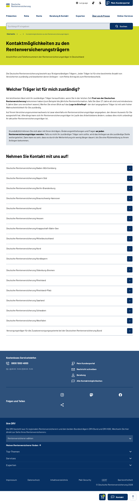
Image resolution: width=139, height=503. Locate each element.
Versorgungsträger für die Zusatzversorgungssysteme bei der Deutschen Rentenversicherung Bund (54, 330)
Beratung (81, 375)
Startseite (11, 34)
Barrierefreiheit (125, 480)
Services (11, 458)
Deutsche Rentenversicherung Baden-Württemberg (31, 168)
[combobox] (58, 26)
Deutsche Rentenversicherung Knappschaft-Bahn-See (32, 228)
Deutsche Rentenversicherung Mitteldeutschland (30, 238)
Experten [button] (80, 16)
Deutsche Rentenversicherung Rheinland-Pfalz (28, 290)
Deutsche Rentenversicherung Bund (23, 208)
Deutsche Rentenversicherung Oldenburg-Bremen (30, 270)
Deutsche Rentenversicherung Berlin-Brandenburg (30, 188)
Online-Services (125, 16)
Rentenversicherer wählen (20, 438)
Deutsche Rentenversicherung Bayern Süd (26, 178)
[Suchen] (121, 26)
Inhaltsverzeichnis (59, 480)
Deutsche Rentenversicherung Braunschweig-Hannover (33, 198)
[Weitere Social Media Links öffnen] (62, 405)
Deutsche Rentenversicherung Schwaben (26, 310)
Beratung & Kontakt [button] (59, 16)
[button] (82, 3)
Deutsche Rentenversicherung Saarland (25, 300)
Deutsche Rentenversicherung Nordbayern (27, 258)
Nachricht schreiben (87, 369)
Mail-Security (85, 480)
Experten (11, 465)
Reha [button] (26, 16)
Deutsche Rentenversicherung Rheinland (26, 280)
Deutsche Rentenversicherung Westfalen (26, 320)
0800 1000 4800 (19, 363)
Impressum (11, 480)
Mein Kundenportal (120, 2)
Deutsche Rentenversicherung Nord (23, 248)
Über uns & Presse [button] (101, 16)
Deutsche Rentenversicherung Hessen (24, 218)
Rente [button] (39, 16)
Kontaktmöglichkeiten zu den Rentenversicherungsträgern (47, 34)
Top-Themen (13, 451)
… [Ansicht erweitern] (20, 34)
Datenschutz (34, 480)
